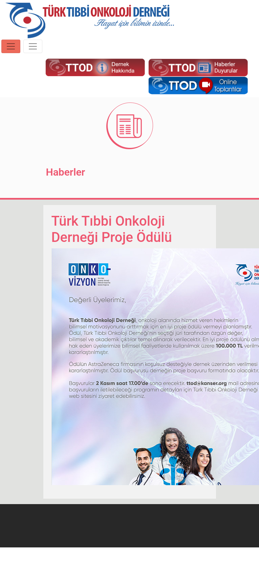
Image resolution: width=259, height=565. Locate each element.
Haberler (65, 172)
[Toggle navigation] (10, 46)
